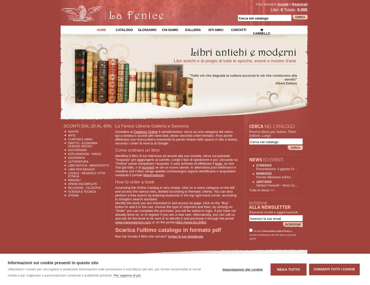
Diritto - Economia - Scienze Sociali (83, 145)
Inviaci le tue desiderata (185, 236)
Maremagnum (153, 175)
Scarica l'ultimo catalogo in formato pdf (168, 230)
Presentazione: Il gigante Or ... (277, 169)
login (218, 163)
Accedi (283, 4)
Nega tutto (288, 269)
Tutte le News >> (261, 190)
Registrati (300, 4)
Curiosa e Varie (80, 139)
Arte (72, 135)
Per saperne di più (127, 275)
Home (101, 29)
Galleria (193, 29)
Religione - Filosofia (84, 187)
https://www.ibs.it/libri (190, 222)
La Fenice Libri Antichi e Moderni (105, 7)
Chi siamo (170, 29)
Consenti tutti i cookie (334, 269)
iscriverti (148, 167)
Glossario (147, 29)
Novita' (73, 131)
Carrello (261, 29)
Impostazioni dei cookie (243, 269)
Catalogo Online (146, 132)
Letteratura (78, 161)
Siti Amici (216, 29)
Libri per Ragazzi (81, 169)
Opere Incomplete (82, 183)
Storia (73, 195)
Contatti (238, 29)
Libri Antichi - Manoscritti (88, 165)
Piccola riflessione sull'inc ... (275, 177)
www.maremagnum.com (133, 222)
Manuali (74, 180)
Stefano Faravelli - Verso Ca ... (277, 185)
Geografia (76, 157)
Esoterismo (77, 150)
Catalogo (124, 29)
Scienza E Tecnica (82, 191)
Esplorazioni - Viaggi (84, 153)
